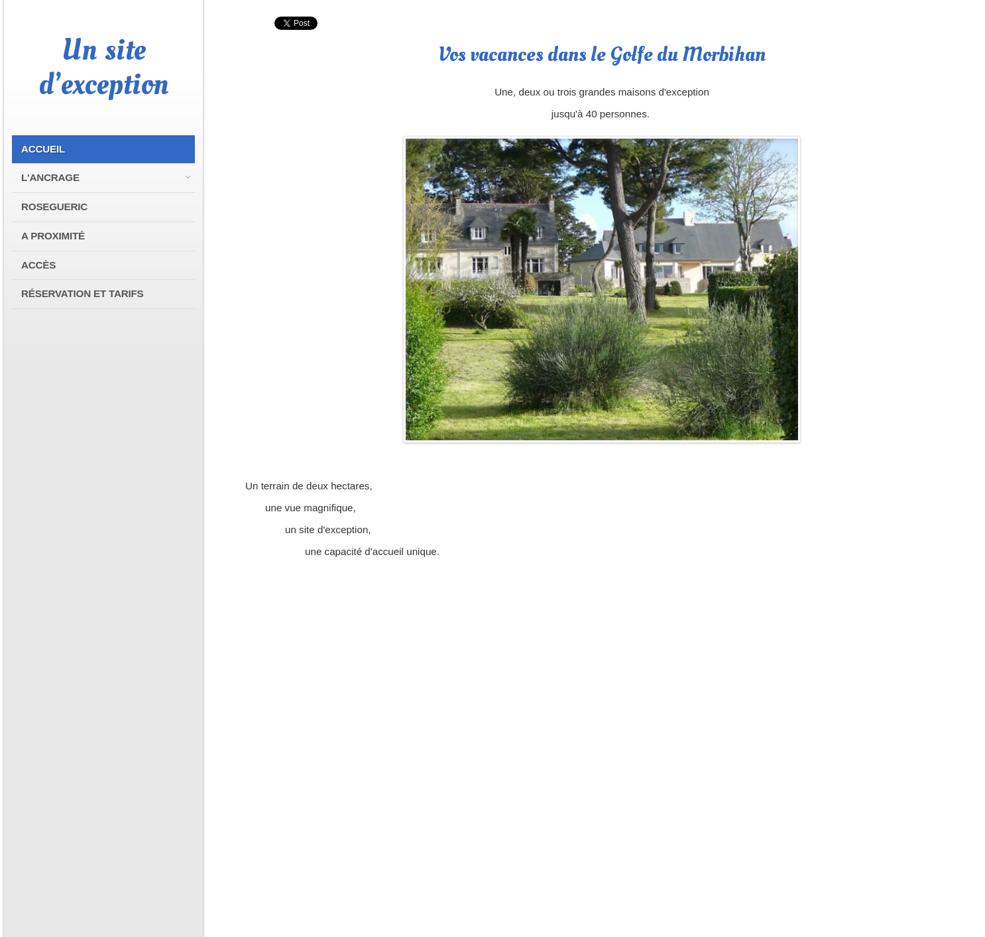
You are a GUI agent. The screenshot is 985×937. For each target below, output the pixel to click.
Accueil (43, 149)
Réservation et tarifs (82, 293)
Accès (38, 265)
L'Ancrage (50, 177)
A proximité (53, 235)
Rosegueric (54, 206)
